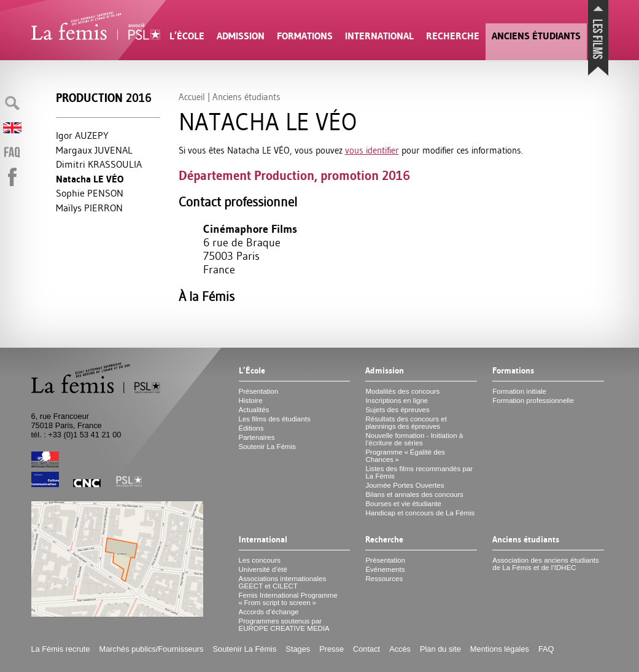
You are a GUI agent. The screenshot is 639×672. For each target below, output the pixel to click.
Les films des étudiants (275, 419)
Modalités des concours (402, 391)
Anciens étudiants (536, 35)
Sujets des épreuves (397, 409)
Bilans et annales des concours (414, 494)
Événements (385, 569)
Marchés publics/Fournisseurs (151, 649)
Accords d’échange (269, 611)
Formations (305, 35)
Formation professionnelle (533, 400)
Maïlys (89, 207)
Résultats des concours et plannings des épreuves (406, 422)
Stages (297, 649)
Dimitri (99, 164)
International (379, 35)
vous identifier (372, 150)
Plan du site (440, 649)
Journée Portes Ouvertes (404, 485)
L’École (186, 35)
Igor (82, 135)
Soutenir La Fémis (267, 446)
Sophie (89, 193)
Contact (366, 649)
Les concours (260, 560)
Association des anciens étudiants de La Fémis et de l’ (545, 564)
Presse (331, 649)
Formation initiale (519, 391)
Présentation (259, 391)
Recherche (452, 35)
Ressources (384, 578)
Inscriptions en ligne (396, 400)
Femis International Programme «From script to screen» (288, 599)
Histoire (251, 400)
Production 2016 (104, 98)
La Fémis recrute (60, 649)
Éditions (251, 428)
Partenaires (257, 437)
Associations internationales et (283, 582)
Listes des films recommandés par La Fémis (419, 472)
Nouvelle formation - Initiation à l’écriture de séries (414, 439)
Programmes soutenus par (284, 624)
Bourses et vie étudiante (403, 503)
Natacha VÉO (89, 179)
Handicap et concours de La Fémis (419, 513)
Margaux (94, 150)
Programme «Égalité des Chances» (404, 455)
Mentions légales (499, 649)
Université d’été (263, 569)
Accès (400, 649)
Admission (241, 35)
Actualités (254, 409)
